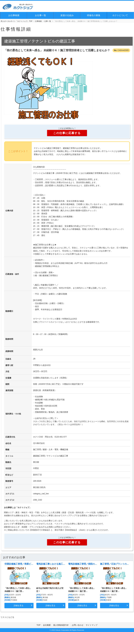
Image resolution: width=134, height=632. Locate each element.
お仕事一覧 (40, 15)
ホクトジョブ (23, 507)
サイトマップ (91, 625)
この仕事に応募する (67, 133)
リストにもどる (7, 617)
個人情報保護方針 (61, 625)
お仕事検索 (13, 15)
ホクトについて (120, 15)
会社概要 (47, 625)
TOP (39, 625)
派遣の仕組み (67, 15)
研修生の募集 (93, 15)
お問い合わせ (77, 625)
